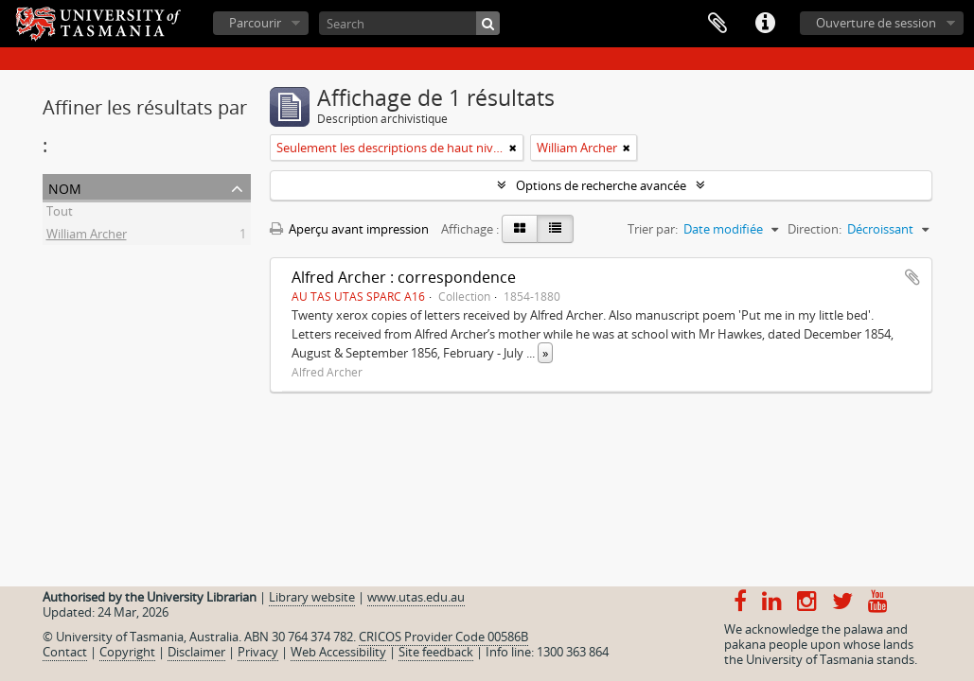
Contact (65, 651)
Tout (59, 213)
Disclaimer (196, 651)
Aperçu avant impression (349, 228)
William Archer (86, 236)
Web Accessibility (338, 651)
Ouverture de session (876, 22)
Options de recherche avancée (601, 185)
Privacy (258, 651)
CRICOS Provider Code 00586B (443, 636)
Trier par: (653, 228)
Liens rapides (764, 23)
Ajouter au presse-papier (912, 277)
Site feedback (435, 651)
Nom (64, 187)
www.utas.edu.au (416, 596)
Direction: (814, 228)
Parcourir (255, 22)
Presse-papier (717, 23)
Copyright (127, 651)
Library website (312, 596)
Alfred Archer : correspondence (404, 277)
